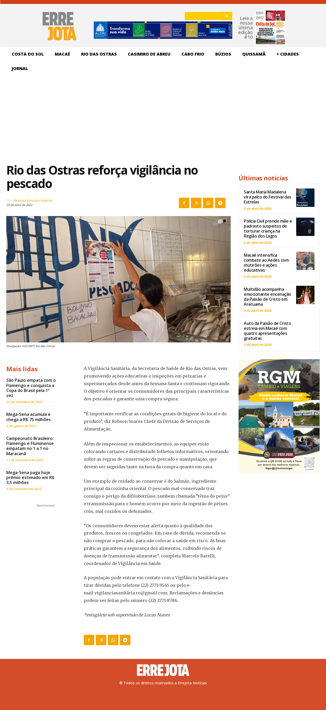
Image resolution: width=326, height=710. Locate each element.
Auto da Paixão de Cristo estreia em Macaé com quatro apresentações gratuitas (267, 330)
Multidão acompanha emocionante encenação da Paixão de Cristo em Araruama (267, 296)
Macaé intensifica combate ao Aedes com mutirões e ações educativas (266, 262)
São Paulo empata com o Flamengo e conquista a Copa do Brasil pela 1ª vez (31, 387)
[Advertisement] (118, 119)
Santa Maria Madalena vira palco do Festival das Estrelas (267, 197)
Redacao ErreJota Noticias (32, 200)
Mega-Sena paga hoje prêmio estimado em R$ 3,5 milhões (30, 477)
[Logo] (163, 670)
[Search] (227, 16)
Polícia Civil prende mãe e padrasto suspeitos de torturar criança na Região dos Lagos (268, 228)
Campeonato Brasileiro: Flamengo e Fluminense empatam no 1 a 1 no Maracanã (30, 445)
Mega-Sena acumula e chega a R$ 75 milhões (28, 416)
